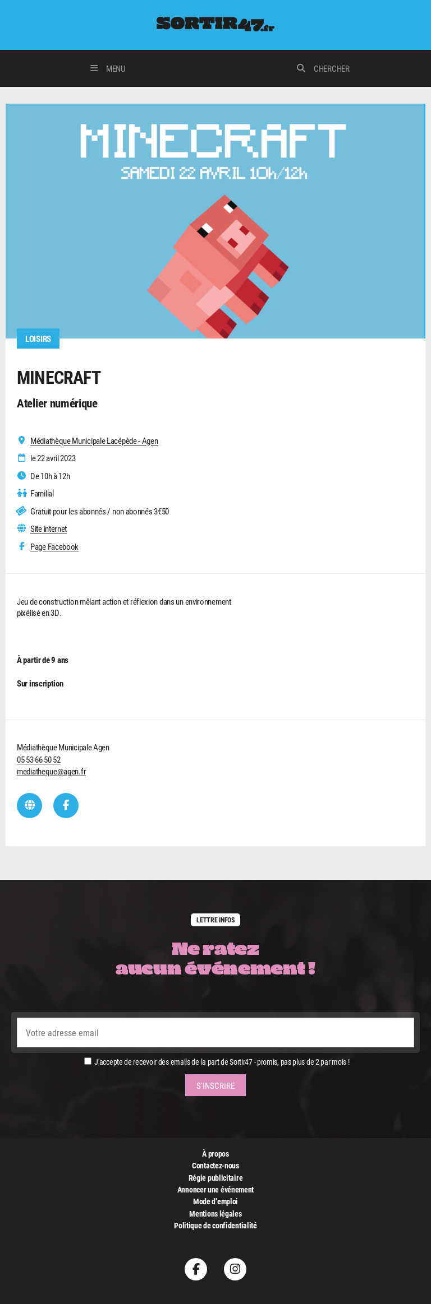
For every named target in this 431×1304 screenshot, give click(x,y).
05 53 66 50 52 (39, 759)
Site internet (48, 528)
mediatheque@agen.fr (51, 771)
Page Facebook (54, 546)
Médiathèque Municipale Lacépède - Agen (94, 441)
